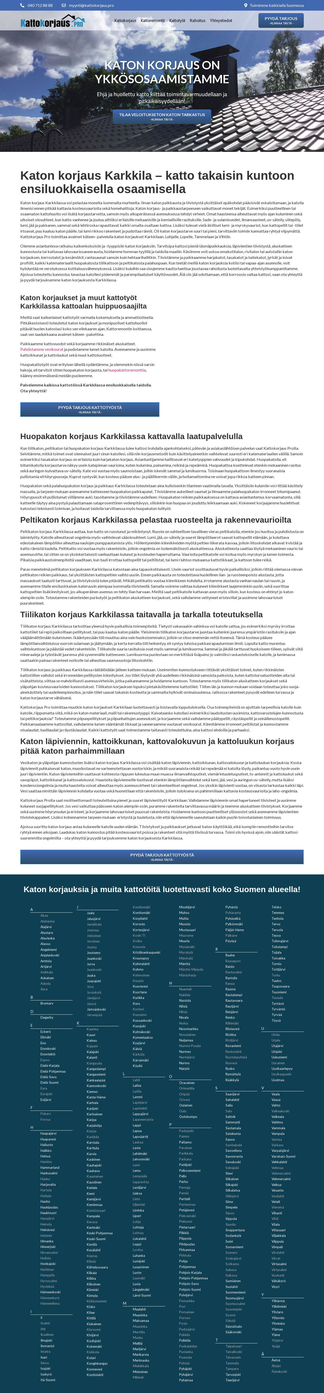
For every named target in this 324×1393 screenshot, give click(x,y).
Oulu (182, 1111)
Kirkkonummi (97, 1301)
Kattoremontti (153, 20)
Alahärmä (47, 921)
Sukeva (231, 1270)
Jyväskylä (94, 992)
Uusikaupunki (281, 1074)
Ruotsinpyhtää (236, 1057)
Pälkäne (231, 935)
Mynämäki (187, 947)
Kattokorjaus (125, 20)
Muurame (186, 935)
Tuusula (277, 998)
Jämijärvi (93, 998)
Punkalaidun (188, 1346)
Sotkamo (232, 1264)
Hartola (46, 1190)
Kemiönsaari (96, 1210)
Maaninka (140, 1326)
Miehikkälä (141, 1366)
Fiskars (45, 1114)
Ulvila (276, 1035)
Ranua (230, 983)
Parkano (185, 1159)
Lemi (136, 1165)
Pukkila (184, 1335)
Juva (90, 987)
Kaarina (92, 1029)
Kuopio (138, 981)
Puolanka (186, 1352)
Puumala (185, 1357)
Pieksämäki (187, 1216)
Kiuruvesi (93, 1329)
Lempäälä (140, 1176)
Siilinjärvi (232, 1196)
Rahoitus (197, 20)
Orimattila (186, 1088)
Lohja (137, 1222)
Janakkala (94, 924)
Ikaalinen (47, 1335)
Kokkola (93, 1352)
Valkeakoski (280, 1111)
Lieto (136, 1199)
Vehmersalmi (281, 1173)
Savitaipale (234, 1145)
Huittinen (47, 1269)
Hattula (45, 1196)
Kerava (92, 1222)
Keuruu (92, 1256)
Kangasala (94, 1063)
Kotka (137, 941)
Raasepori (233, 961)
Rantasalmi (234, 972)
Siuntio (231, 1224)
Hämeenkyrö (49, 1298)
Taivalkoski (234, 1352)
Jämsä (91, 1004)
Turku (276, 975)
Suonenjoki (234, 1309)
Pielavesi (185, 1221)
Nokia (183, 1023)
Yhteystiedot (221, 20)
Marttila (139, 1332)
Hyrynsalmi (48, 1281)
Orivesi (184, 1100)
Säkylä (230, 1321)
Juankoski (94, 970)
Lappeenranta (143, 1119)
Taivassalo (233, 1357)
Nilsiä (183, 1012)
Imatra (45, 1351)
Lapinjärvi (140, 1102)
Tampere (232, 1369)
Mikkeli (138, 1377)
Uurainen (278, 1063)
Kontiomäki (141, 907)
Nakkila (184, 995)
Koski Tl (139, 935)
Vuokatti (278, 1275)
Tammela (232, 1363)
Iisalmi (45, 1323)
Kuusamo (140, 1015)
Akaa (44, 915)
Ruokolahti (233, 1052)
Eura (43, 1088)
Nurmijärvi (187, 1057)
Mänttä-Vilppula (191, 969)
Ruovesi (231, 1063)
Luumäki (139, 1278)
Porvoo (184, 1318)
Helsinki (46, 1236)
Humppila (47, 1275)
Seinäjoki (232, 1168)
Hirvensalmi (49, 1253)
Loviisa (138, 1250)
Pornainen (186, 1312)
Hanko (45, 1179)
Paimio (184, 1136)
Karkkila (93, 1137)
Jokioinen (94, 936)
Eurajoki (46, 1094)
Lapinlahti (140, 1108)
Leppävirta (141, 1182)
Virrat (276, 1258)
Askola (45, 983)
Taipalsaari (233, 1346)
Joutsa (92, 947)
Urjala (276, 1040)
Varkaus (278, 1145)
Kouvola (139, 947)
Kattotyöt (177, 20)
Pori (182, 1306)
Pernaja (184, 1187)
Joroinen (93, 941)
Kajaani (92, 1046)
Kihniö (91, 1261)
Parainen (185, 1148)
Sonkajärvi (233, 1258)
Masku (138, 1338)
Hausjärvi (47, 1218)
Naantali (185, 989)
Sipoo (230, 1213)
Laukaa (138, 1142)
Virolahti (278, 1253)
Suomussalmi (235, 1304)
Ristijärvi (232, 1040)
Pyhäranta (233, 913)
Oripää (184, 1094)
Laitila (137, 1091)
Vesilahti (278, 1196)
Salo (229, 1111)
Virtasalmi (279, 1270)
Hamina (46, 1162)
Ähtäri (276, 1366)
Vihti (275, 1219)
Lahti (136, 1080)
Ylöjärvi (277, 1340)
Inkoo (44, 1363)
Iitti (43, 1329)
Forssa (45, 1119)
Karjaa (91, 1131)
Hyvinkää (47, 1286)
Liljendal (139, 1204)
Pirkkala (185, 1255)
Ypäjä (276, 1346)
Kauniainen (95, 1176)
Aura (44, 989)
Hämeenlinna (49, 1303)
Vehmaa (278, 1168)
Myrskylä (186, 952)
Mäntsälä (186, 958)
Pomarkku (186, 1301)
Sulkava (231, 1275)
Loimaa (138, 1233)
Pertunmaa (187, 1204)
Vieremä (278, 1207)
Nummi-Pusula (190, 1046)
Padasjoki (186, 1131)
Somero (231, 1253)
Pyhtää (184, 1363)
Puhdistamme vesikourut (41, 349)
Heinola (46, 1224)
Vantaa (277, 1139)
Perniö (184, 1193)
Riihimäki (232, 1023)
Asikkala (46, 972)
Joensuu (93, 930)
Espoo (45, 1060)
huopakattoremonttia (127, 369)
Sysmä (230, 1315)
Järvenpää (94, 1015)
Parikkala (186, 1153)
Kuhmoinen (141, 975)
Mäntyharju (187, 975)
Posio (183, 1323)
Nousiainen (187, 1035)
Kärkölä (139, 1054)
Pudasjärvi (187, 1329)
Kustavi (138, 1009)
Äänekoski (279, 1371)
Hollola (45, 1258)
